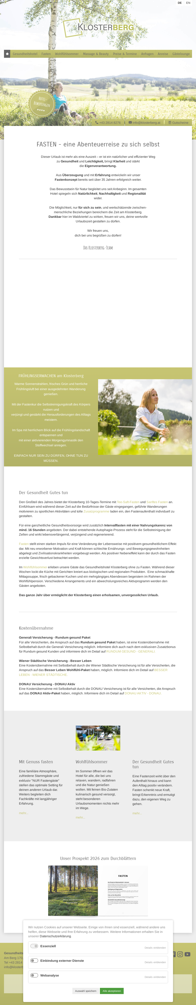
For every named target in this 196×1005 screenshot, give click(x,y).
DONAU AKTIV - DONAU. (143, 693)
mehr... (80, 817)
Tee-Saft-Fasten (128, 502)
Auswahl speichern (85, 990)
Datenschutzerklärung (55, 936)
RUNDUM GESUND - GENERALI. (130, 651)
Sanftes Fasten (157, 502)
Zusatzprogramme (96, 511)
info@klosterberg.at (18, 967)
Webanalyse (49, 975)
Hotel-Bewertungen (42, 101)
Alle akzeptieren (112, 990)
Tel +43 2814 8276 (17, 962)
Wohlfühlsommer (35, 567)
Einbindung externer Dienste (62, 960)
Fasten (24, 544)
